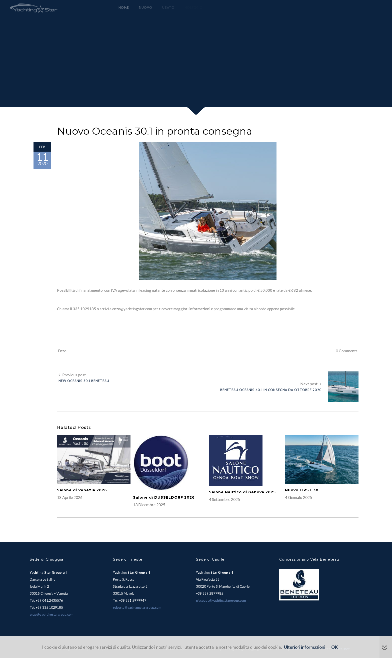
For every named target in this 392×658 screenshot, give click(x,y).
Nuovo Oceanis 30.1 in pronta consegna (154, 131)
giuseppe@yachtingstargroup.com (221, 600)
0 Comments (347, 350)
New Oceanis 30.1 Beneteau (83, 381)
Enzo (62, 350)
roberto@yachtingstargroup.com (137, 607)
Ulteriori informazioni (304, 647)
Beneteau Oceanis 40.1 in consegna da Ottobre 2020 (271, 390)
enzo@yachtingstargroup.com (52, 614)
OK (334, 647)
